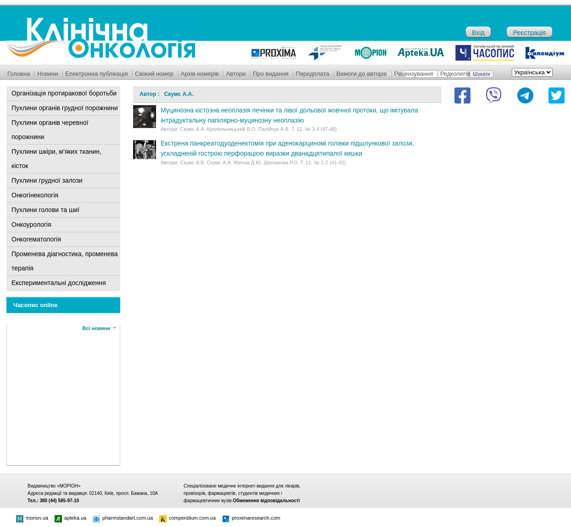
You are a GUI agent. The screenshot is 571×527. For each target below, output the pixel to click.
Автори (236, 73)
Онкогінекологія (34, 195)
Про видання (271, 73)
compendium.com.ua (187, 518)
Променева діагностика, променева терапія (64, 261)
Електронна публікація (96, 73)
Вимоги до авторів (361, 73)
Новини (47, 73)
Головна (18, 73)
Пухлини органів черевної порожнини (49, 129)
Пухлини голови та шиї (45, 209)
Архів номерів (200, 73)
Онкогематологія (36, 239)
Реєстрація (529, 32)
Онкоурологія (31, 224)
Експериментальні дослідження (58, 282)
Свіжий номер (154, 73)
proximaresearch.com (251, 518)
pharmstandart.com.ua (123, 518)
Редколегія (455, 73)
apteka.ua (70, 518)
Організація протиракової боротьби (64, 93)
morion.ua (32, 518)
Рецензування (413, 73)
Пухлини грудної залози (47, 180)
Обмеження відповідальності (266, 500)
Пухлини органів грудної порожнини (64, 108)
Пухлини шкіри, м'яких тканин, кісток (56, 158)
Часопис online (35, 305)
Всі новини (96, 328)
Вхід (478, 32)
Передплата (312, 73)
